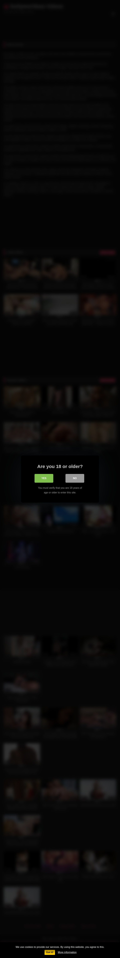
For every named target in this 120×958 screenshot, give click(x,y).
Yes (43, 478)
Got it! (49, 952)
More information (67, 952)
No (75, 478)
